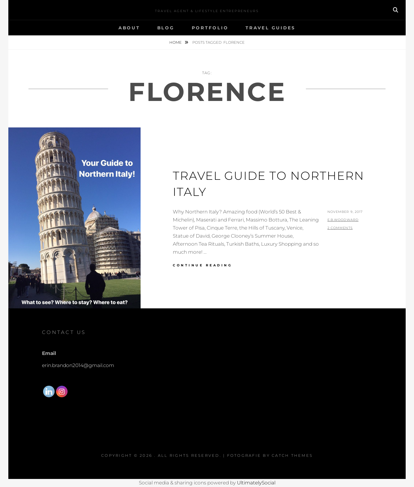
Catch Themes (292, 455)
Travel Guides (271, 27)
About (129, 27)
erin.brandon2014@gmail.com (78, 365)
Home (176, 42)
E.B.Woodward (343, 220)
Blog (166, 27)
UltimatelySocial (256, 483)
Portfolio (210, 27)
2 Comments (340, 228)
